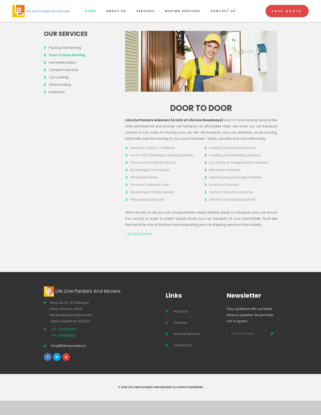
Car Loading (58, 91)
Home (90, 17)
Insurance (57, 106)
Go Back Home (138, 248)
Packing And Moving (65, 62)
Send (272, 348)
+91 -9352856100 (64, 343)
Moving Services (182, 17)
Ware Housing (60, 99)
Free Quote (287, 17)
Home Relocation (62, 76)
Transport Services (63, 84)
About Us (116, 17)
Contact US (223, 17)
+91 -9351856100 (63, 350)
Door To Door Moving (67, 69)
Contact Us (183, 359)
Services (145, 17)
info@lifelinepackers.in (68, 360)
